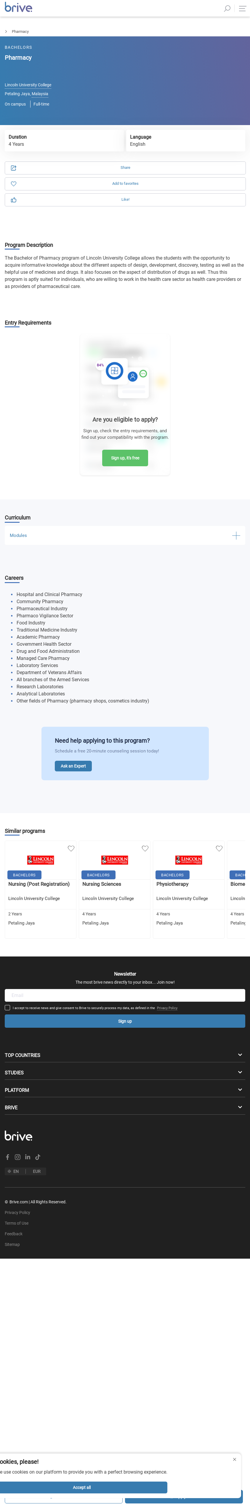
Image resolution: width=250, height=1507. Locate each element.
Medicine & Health (43, 31)
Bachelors (8, 31)
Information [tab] (181, 63)
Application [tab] (69, 63)
